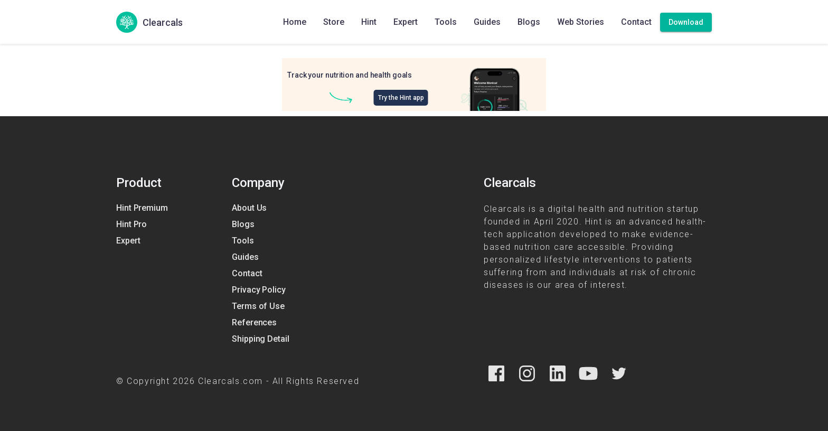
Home (294, 22)
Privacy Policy (259, 290)
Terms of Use (258, 306)
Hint (369, 22)
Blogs (529, 22)
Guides (487, 22)
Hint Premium (142, 208)
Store (333, 22)
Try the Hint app (401, 97)
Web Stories (580, 22)
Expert (405, 22)
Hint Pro (131, 224)
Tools (446, 22)
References (254, 322)
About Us (249, 208)
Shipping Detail (260, 339)
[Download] (686, 22)
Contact (636, 22)
